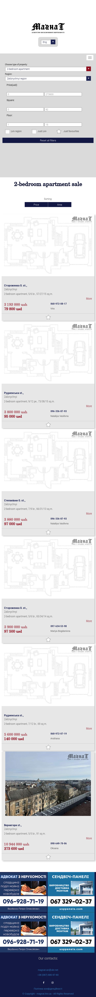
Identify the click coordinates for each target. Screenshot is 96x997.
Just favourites (71, 131)
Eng (49, 41)
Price (36, 204)
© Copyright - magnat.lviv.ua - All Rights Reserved (47, 993)
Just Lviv (42, 131)
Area (59, 204)
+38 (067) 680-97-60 (47, 975)
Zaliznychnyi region (49, 78)
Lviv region (16, 131)
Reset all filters (48, 140)
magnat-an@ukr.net (48, 970)
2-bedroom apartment (49, 68)
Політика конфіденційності (48, 988)
